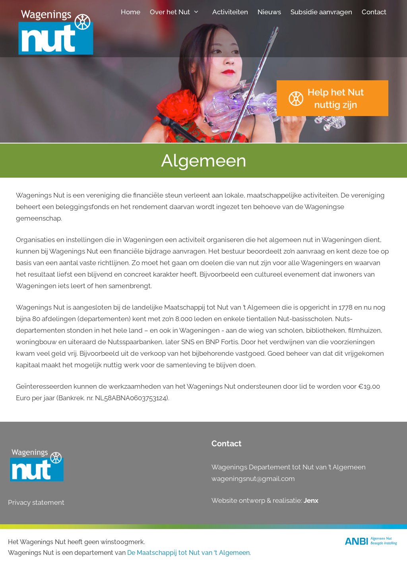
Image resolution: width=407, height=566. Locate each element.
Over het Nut (178, 12)
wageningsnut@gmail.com (253, 479)
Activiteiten (230, 12)
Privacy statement (36, 502)
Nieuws (269, 12)
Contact (374, 12)
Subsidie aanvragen (321, 12)
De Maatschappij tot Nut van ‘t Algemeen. (189, 552)
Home (130, 12)
